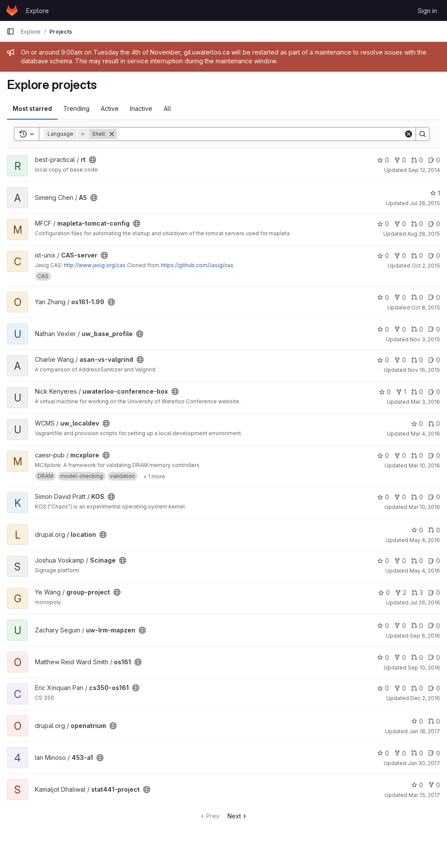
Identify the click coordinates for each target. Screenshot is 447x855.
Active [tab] (110, 108)
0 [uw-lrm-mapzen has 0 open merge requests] (417, 625)
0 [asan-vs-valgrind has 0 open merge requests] (417, 360)
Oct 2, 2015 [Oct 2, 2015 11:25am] (426, 265)
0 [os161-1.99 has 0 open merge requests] (417, 297)
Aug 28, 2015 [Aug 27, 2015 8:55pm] (423, 233)
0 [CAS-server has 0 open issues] (434, 255)
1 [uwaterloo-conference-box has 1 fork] (401, 391)
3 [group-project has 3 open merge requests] (417, 592)
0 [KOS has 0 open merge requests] (417, 497)
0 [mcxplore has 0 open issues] (434, 455)
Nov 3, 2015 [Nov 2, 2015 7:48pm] (425, 339)
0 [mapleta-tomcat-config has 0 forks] (400, 223)
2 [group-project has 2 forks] (400, 592)
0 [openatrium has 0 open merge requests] (434, 721)
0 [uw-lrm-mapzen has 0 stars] (383, 625)
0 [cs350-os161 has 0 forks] (400, 688)
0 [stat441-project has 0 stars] (417, 785)
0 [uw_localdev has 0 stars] (417, 423)
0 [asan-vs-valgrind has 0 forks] (400, 360)
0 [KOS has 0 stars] (383, 497)
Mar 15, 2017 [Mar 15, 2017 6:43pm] (424, 795)
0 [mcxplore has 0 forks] (400, 455)
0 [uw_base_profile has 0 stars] (383, 329)
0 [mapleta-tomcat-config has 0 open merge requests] (417, 223)
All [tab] (167, 108)
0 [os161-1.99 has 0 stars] (383, 297)
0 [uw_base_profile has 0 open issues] (434, 329)
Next (237, 816)
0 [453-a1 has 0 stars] (383, 753)
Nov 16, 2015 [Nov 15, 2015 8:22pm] (424, 370)
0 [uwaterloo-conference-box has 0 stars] (385, 391)
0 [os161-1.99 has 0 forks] (400, 297)
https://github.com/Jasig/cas (197, 265)
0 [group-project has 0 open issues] (434, 592)
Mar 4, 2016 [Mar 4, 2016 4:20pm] (425, 433)
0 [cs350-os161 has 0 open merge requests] (417, 688)
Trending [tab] (76, 108)
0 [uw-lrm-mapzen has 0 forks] (400, 625)
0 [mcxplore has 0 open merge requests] (417, 455)
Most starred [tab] (32, 108)
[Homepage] (12, 10)
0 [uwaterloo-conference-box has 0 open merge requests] (417, 391)
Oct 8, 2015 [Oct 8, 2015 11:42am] (425, 307)
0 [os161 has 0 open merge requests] (417, 657)
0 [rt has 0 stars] (383, 160)
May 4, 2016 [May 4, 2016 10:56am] (424, 540)
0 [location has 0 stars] (417, 530)
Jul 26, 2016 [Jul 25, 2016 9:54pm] (425, 602)
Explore (37, 10)
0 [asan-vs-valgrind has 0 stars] (383, 360)
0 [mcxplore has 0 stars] (383, 455)
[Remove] (112, 134)
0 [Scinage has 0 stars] (383, 560)
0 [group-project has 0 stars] (384, 592)
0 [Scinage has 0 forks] (400, 560)
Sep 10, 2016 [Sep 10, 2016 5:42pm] (424, 667)
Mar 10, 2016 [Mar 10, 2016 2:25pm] (424, 507)
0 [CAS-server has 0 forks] (400, 255)
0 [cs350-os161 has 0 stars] (383, 688)
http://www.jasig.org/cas (95, 265)
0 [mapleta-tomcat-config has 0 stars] (383, 223)
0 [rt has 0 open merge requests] (417, 160)
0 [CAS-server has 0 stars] (383, 255)
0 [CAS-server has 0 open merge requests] (417, 255)
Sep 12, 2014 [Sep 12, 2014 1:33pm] (424, 170)
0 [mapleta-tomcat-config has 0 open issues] (434, 223)
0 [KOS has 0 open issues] (434, 497)
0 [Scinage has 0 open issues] (434, 560)
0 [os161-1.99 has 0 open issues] (434, 297)
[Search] (260, 134)
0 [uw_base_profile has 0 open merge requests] (417, 329)
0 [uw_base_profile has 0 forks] (400, 329)
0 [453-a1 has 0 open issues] (434, 753)
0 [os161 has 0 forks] (400, 657)
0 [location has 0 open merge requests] (434, 530)
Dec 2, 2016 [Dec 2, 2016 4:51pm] (425, 698)
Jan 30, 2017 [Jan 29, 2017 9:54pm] (424, 763)
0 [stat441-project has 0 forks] (434, 785)
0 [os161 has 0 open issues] (434, 657)
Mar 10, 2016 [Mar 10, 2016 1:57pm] (424, 465)
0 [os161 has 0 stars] (383, 657)
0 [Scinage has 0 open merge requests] (417, 560)
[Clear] (408, 134)
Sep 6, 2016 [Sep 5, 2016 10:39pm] (425, 635)
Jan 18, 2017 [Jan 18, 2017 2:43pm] (424, 731)
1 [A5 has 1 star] (435, 193)
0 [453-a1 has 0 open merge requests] (417, 753)
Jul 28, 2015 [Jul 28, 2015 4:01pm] (425, 203)
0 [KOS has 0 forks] (400, 497)
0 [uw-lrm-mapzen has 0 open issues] (434, 625)
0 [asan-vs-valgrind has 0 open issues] (434, 360)
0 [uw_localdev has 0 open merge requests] (434, 423)
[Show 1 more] (154, 476)
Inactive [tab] (141, 108)
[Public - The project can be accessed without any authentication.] (92, 159)
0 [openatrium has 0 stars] (417, 721)
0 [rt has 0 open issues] (434, 160)
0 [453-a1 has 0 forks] (400, 753)
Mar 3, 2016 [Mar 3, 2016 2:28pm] (425, 401)
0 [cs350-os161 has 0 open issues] (434, 688)
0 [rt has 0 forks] (400, 160)
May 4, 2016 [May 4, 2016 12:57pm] (424, 570)
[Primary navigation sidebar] (10, 31)
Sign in (427, 10)
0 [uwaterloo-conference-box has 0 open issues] (434, 391)
